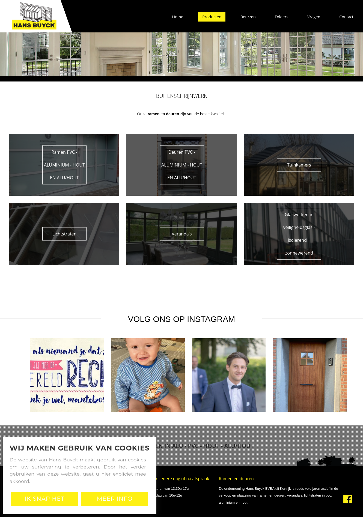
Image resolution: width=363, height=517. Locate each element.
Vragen (313, 16)
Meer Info (115, 498)
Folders (281, 16)
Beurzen (248, 16)
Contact (346, 16)
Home (177, 16)
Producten (211, 16)
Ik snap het (44, 498)
